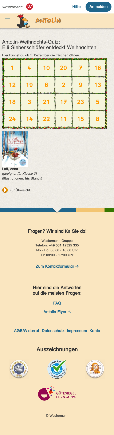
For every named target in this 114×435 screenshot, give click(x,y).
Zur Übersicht (19, 190)
